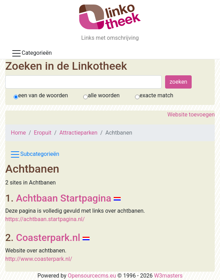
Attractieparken (78, 132)
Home (18, 132)
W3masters (168, 275)
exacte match (156, 95)
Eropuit (42, 132)
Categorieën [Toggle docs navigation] (31, 53)
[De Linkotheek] (110, 17)
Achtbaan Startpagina (63, 198)
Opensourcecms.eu (92, 275)
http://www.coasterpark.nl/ (38, 259)
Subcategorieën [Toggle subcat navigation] (34, 154)
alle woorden (104, 95)
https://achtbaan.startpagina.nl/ (45, 219)
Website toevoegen (191, 114)
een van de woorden (43, 95)
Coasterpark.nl (48, 237)
